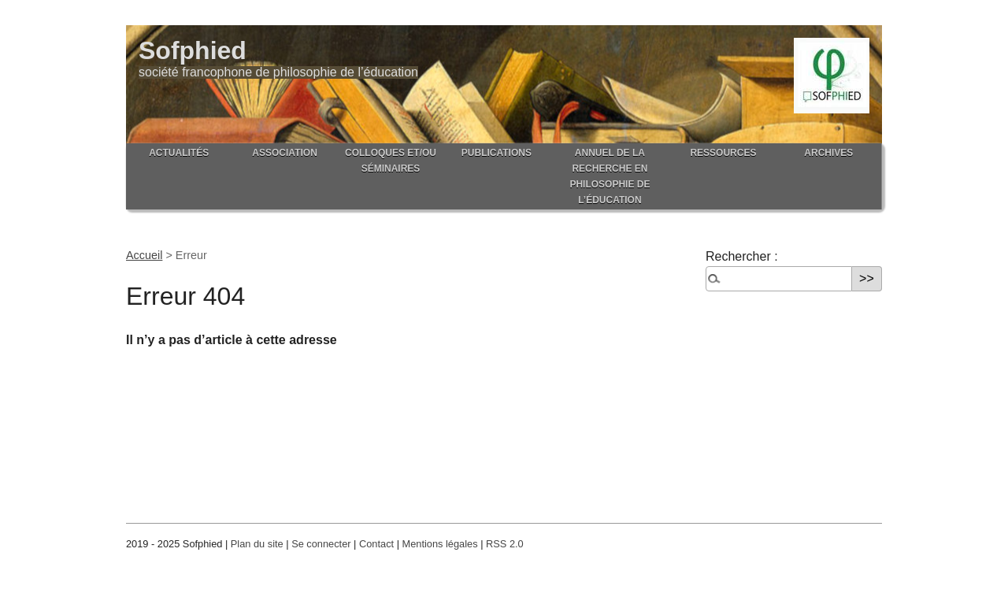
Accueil (144, 255)
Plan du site (257, 544)
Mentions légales (440, 544)
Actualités (179, 152)
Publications (496, 152)
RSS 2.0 (505, 544)
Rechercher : (742, 256)
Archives (828, 152)
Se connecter (320, 544)
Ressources (723, 152)
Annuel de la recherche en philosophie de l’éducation (609, 176)
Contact (376, 544)
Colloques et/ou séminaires (390, 160)
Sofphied (192, 50)
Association (284, 152)
